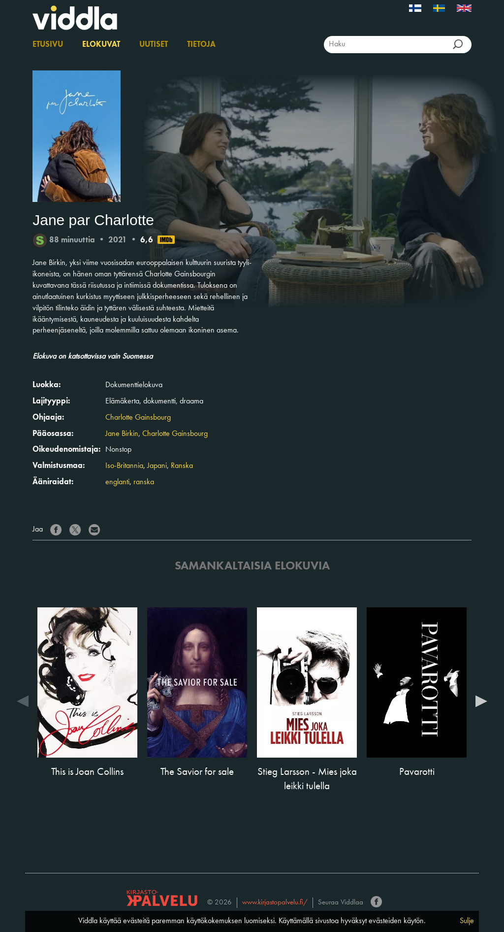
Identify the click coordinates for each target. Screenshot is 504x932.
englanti (117, 482)
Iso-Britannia (124, 466)
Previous (22, 700)
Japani (157, 466)
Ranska (182, 466)
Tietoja (201, 45)
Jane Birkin (121, 434)
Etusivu (47, 45)
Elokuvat (101, 45)
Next (481, 700)
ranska (143, 482)
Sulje (467, 921)
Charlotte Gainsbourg (138, 418)
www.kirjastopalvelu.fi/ (275, 902)
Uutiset (153, 45)
